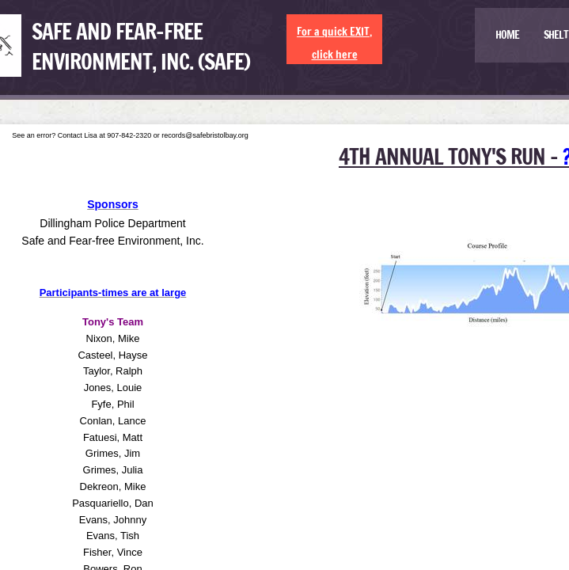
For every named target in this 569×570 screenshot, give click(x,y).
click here (335, 55)
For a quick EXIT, (334, 32)
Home (507, 35)
